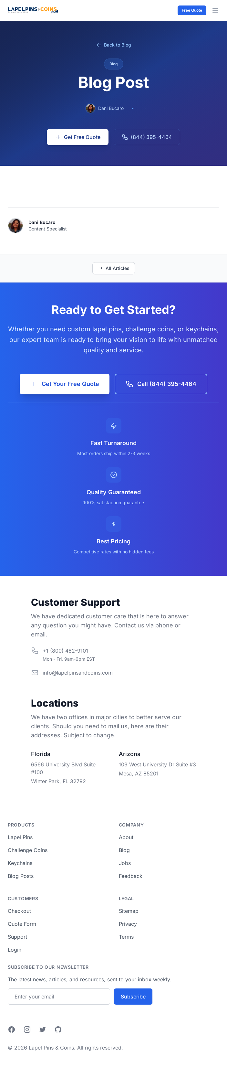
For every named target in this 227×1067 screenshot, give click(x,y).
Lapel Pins (20, 837)
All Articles (113, 268)
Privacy (128, 924)
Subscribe (133, 996)
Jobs (125, 863)
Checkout (19, 911)
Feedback (130, 876)
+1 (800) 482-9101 (65, 650)
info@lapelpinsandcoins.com (78, 672)
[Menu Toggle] (215, 10)
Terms (126, 937)
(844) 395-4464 (147, 137)
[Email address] (59, 996)
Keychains (20, 863)
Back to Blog (113, 45)
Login (14, 949)
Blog (124, 850)
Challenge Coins (27, 850)
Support (17, 937)
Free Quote (192, 10)
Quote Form (22, 924)
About (126, 837)
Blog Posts (21, 876)
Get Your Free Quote (64, 384)
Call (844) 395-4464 (161, 384)
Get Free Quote (77, 137)
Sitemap (129, 911)
